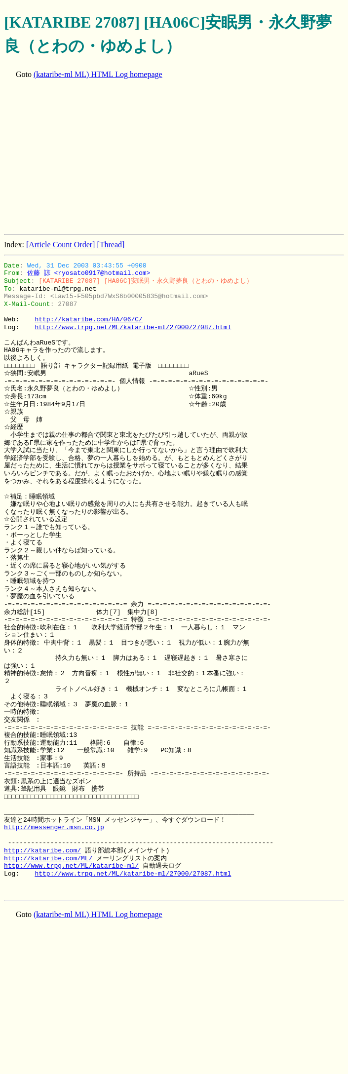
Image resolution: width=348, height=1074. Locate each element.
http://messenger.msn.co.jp (54, 827)
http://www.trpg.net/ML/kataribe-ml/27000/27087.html (133, 327)
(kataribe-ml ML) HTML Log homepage (98, 74)
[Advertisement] (176, 157)
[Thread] (110, 244)
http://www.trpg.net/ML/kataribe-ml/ (71, 865)
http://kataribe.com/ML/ (48, 858)
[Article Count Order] (60, 244)
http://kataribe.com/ (42, 850)
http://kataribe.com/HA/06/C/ (88, 319)
